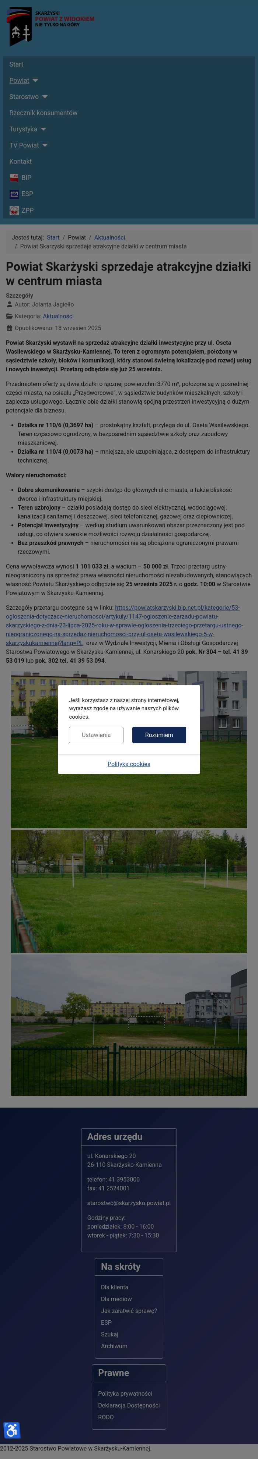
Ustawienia (96, 735)
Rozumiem (159, 735)
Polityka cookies (129, 764)
